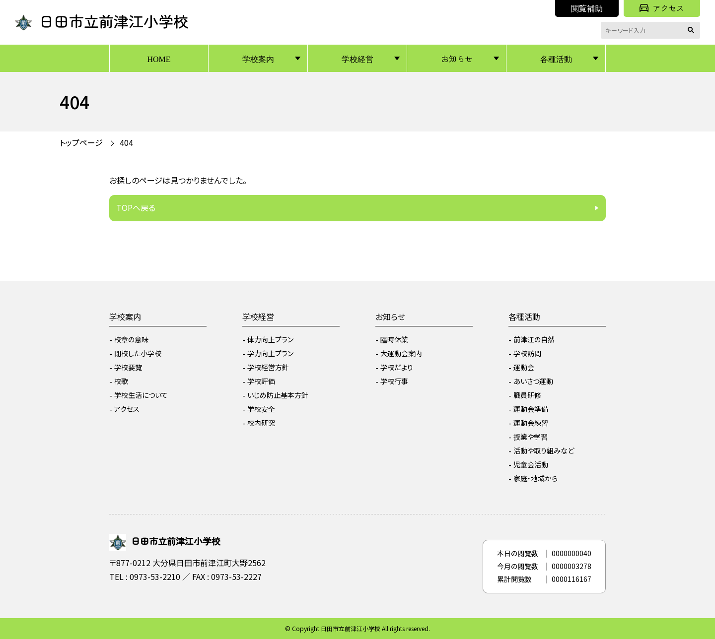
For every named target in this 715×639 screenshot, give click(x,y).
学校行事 (394, 381)
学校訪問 (527, 353)
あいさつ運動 (533, 381)
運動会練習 (530, 423)
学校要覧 (128, 367)
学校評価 (261, 381)
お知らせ (457, 58)
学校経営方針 (268, 367)
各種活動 (556, 58)
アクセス (662, 8)
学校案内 (258, 58)
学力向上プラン (270, 353)
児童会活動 (530, 464)
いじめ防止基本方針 (277, 395)
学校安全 (261, 409)
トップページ (81, 142)
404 (126, 142)
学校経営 (357, 58)
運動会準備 (530, 409)
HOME (158, 58)
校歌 (121, 381)
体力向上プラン (270, 339)
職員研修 (527, 395)
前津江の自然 (534, 339)
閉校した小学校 (137, 353)
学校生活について (141, 395)
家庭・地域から (535, 478)
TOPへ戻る (135, 207)
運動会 (523, 367)
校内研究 (261, 423)
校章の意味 (131, 339)
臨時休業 (394, 339)
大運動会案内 (401, 353)
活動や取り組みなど (543, 450)
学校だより (396, 367)
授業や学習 (530, 437)
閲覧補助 (587, 8)
